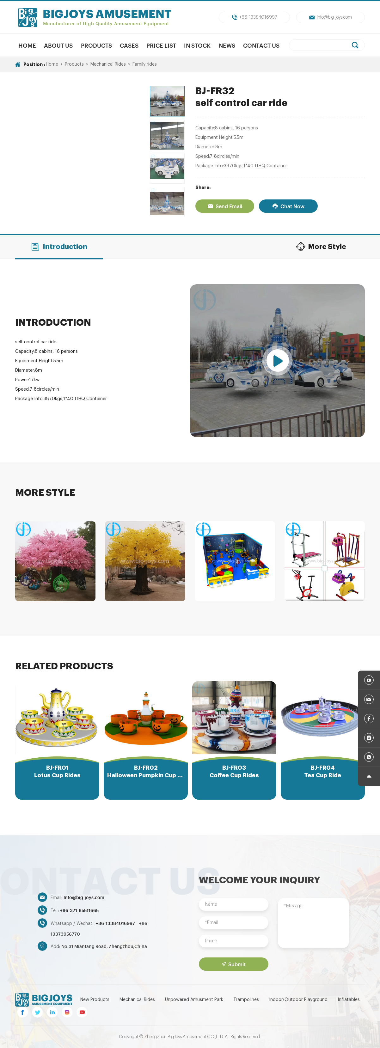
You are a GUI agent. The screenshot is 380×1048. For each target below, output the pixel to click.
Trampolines (246, 1000)
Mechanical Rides (108, 64)
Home (27, 45)
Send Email (224, 206)
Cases (129, 45)
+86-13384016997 (254, 17)
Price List (161, 45)
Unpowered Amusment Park (194, 1000)
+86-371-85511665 (79, 910)
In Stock (197, 45)
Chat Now (288, 206)
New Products (94, 1000)
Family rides (144, 64)
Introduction (59, 247)
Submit (233, 964)
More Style (321, 247)
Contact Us (261, 45)
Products (96, 45)
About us (58, 45)
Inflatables (349, 1000)
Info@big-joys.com (330, 17)
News (227, 45)
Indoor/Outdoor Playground (298, 1000)
